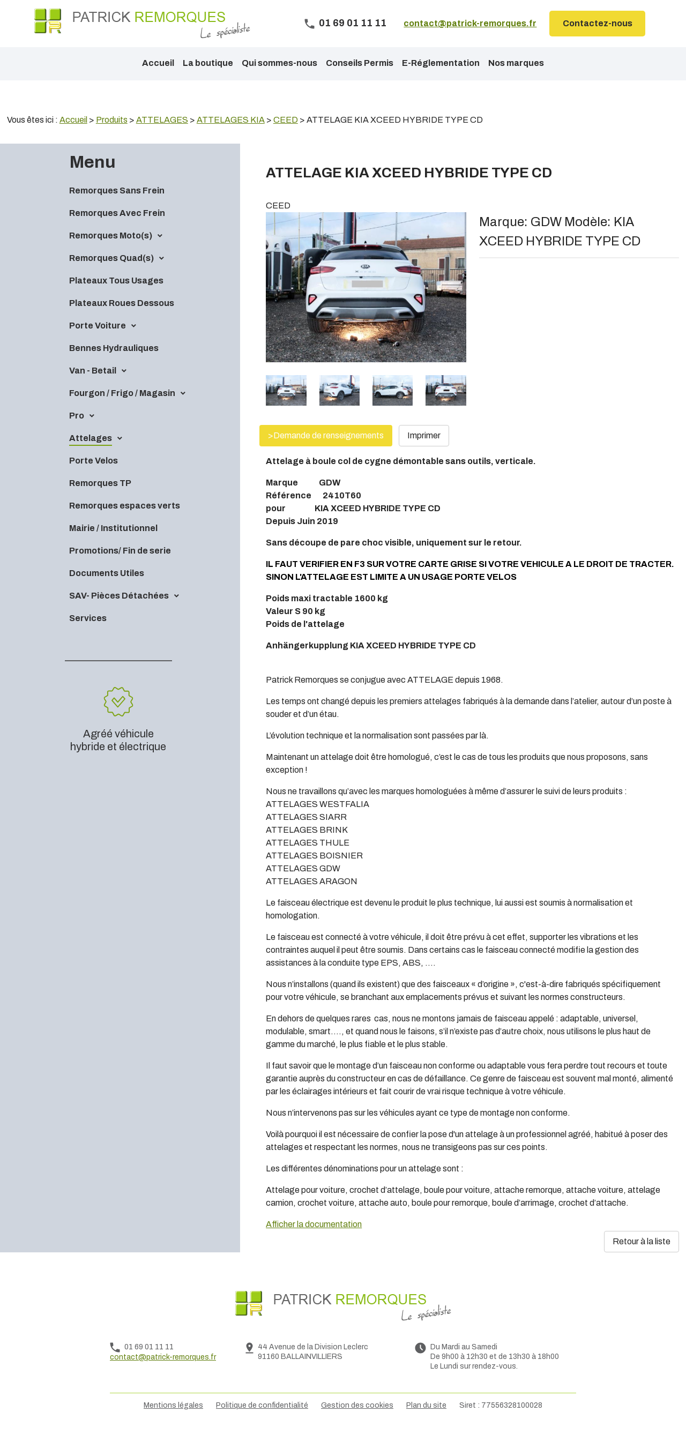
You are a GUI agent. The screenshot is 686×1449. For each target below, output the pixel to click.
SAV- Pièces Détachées (119, 613)
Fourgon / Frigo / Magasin (122, 411)
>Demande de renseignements (326, 453)
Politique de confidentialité (262, 1424)
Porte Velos (93, 478)
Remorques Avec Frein (117, 231)
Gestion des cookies (357, 1424)
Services (88, 636)
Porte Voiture (97, 343)
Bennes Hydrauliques (114, 366)
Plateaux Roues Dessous (121, 321)
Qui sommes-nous (279, 63)
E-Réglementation (441, 63)
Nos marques (516, 63)
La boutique (208, 63)
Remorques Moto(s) (110, 253)
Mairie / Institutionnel (113, 546)
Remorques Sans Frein (117, 208)
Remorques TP (100, 501)
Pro (76, 433)
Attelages (90, 456)
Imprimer (424, 453)
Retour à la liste (641, 1259)
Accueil (158, 63)
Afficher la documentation (314, 1242)
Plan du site (426, 1424)
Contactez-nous (597, 23)
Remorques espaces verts (124, 523)
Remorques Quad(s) (111, 276)
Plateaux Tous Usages (116, 298)
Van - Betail (92, 388)
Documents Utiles (106, 591)
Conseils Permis (359, 63)
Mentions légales (173, 1424)
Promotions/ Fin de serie (120, 568)
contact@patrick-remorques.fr (470, 23)
